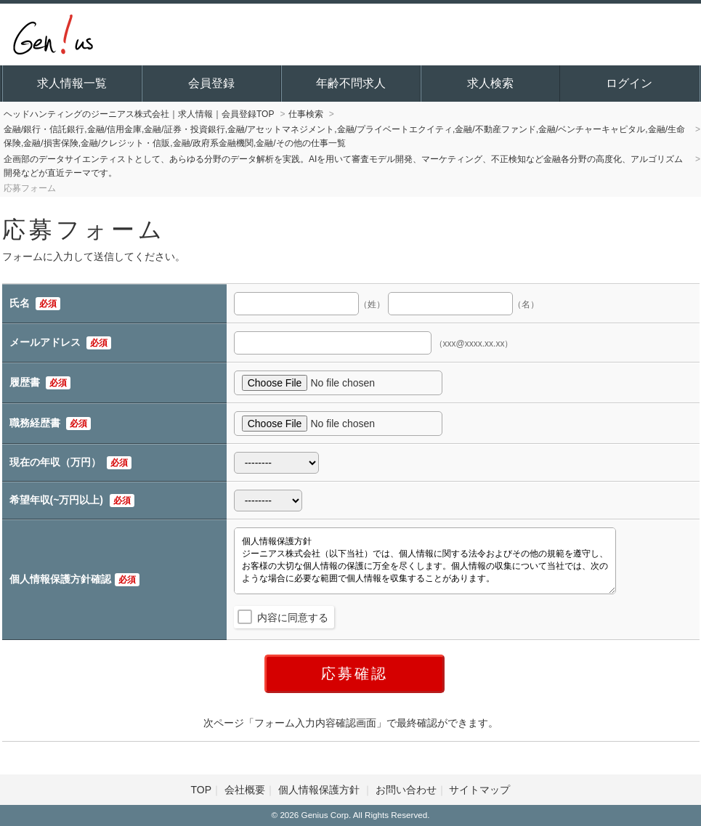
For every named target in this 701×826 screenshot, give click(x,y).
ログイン (629, 83)
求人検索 (490, 83)
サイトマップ (479, 789)
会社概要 (244, 789)
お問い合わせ (406, 789)
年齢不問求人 (351, 83)
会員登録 (211, 83)
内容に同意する (292, 617)
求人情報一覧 (72, 83)
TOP (201, 789)
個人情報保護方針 (320, 789)
